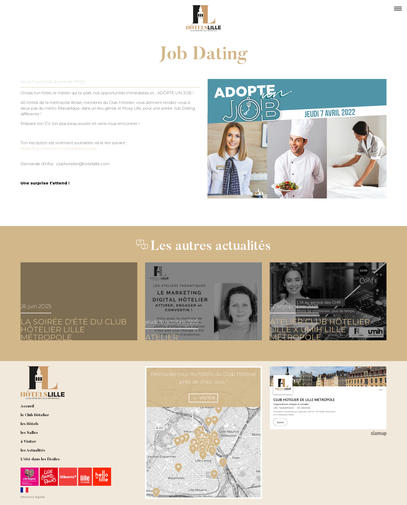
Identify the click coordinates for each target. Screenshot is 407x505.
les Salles (29, 433)
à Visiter (28, 442)
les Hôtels (29, 424)
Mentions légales (33, 497)
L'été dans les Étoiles (40, 459)
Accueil (27, 406)
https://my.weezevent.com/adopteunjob (59, 148)
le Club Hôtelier (35, 415)
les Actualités (33, 451)
